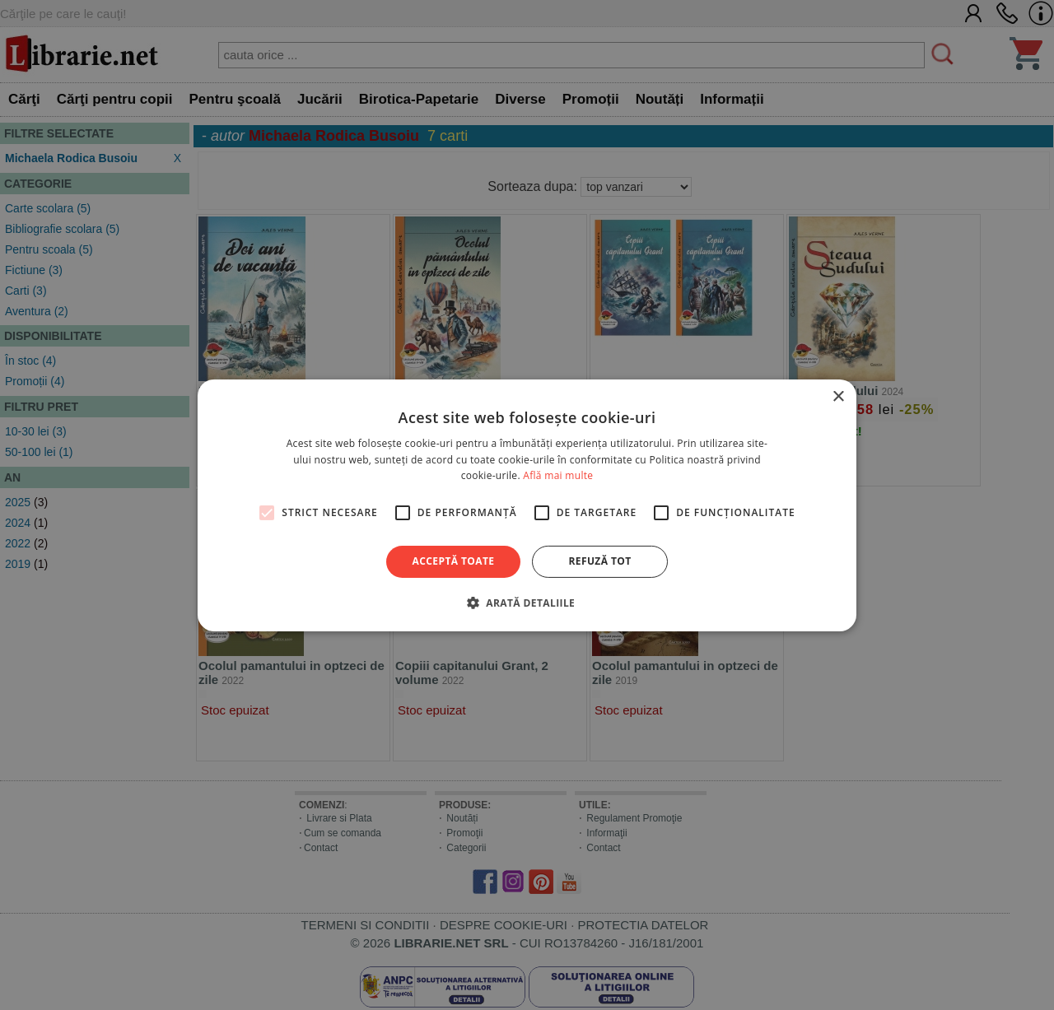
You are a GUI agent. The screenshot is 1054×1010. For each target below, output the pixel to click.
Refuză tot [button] (599, 561)
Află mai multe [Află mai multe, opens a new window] (558, 475)
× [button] (838, 396)
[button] (527, 602)
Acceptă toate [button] (454, 561)
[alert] (527, 505)
